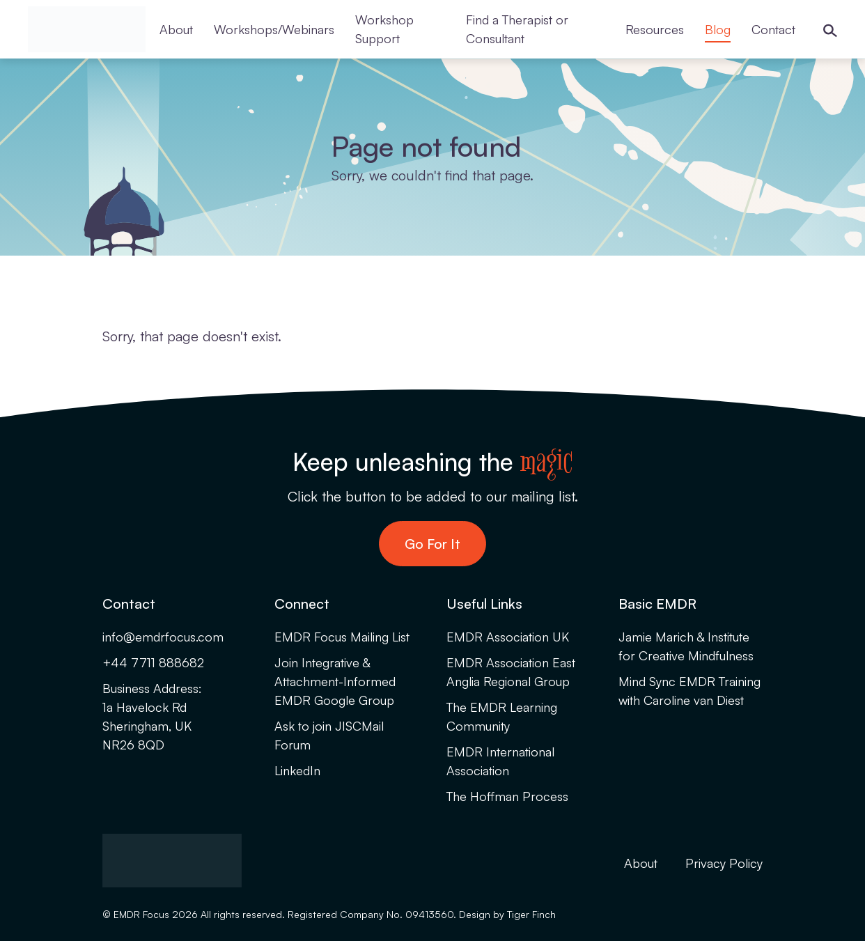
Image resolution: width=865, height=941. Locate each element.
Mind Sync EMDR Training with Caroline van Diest (689, 691)
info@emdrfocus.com (163, 636)
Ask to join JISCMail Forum (329, 735)
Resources (654, 29)
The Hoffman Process (507, 796)
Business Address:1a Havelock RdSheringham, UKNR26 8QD (152, 716)
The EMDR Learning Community (501, 716)
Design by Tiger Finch (507, 914)
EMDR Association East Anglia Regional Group (510, 672)
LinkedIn (297, 770)
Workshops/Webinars (274, 29)
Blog (718, 29)
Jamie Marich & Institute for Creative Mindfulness (686, 646)
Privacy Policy (724, 863)
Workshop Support (384, 29)
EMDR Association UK (507, 636)
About (176, 29)
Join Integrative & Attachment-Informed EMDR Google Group (335, 681)
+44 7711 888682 (153, 662)
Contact (773, 29)
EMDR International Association (500, 761)
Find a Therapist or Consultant (517, 29)
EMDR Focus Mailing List (342, 636)
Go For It (432, 543)
